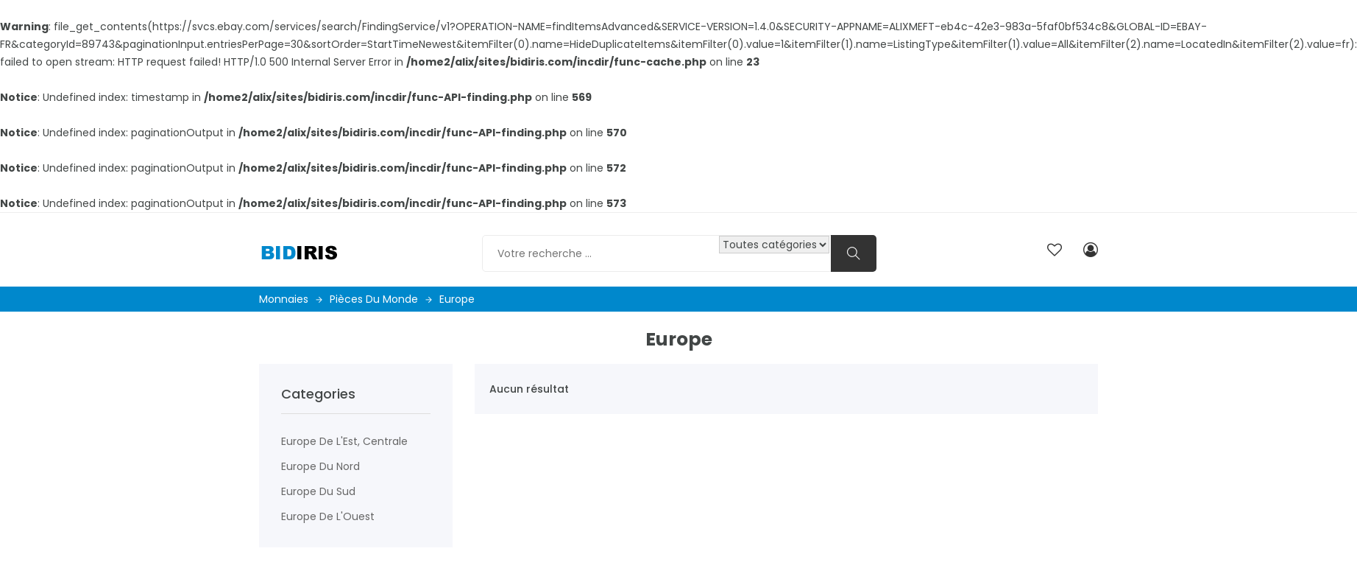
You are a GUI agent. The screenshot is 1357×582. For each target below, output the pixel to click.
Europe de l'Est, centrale (344, 441)
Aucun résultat (529, 389)
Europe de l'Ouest (328, 516)
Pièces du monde (381, 299)
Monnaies (290, 299)
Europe (457, 299)
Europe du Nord (320, 466)
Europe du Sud (318, 491)
